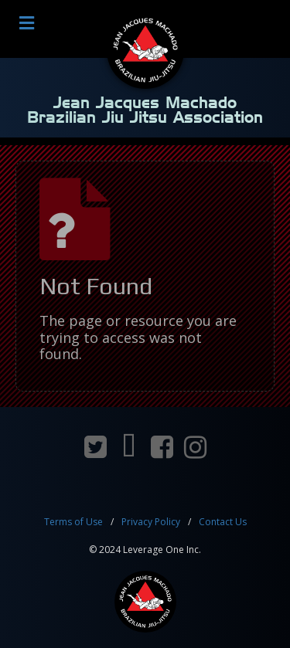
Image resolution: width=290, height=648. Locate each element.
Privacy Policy (150, 521)
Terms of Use (73, 521)
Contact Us (223, 521)
